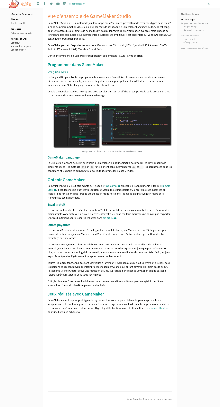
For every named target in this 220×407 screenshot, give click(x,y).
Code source (17, 49)
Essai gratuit (189, 39)
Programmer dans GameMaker (194, 23)
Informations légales (21, 46)
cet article (108, 217)
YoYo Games (111, 185)
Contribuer (16, 42)
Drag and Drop (189, 26)
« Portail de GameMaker (22, 14)
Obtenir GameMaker (190, 35)
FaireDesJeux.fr (77, 3)
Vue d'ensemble (18, 23)
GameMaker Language (193, 30)
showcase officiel (155, 307)
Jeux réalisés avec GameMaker (194, 47)
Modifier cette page (190, 14)
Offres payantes (190, 42)
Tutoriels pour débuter (22, 32)
